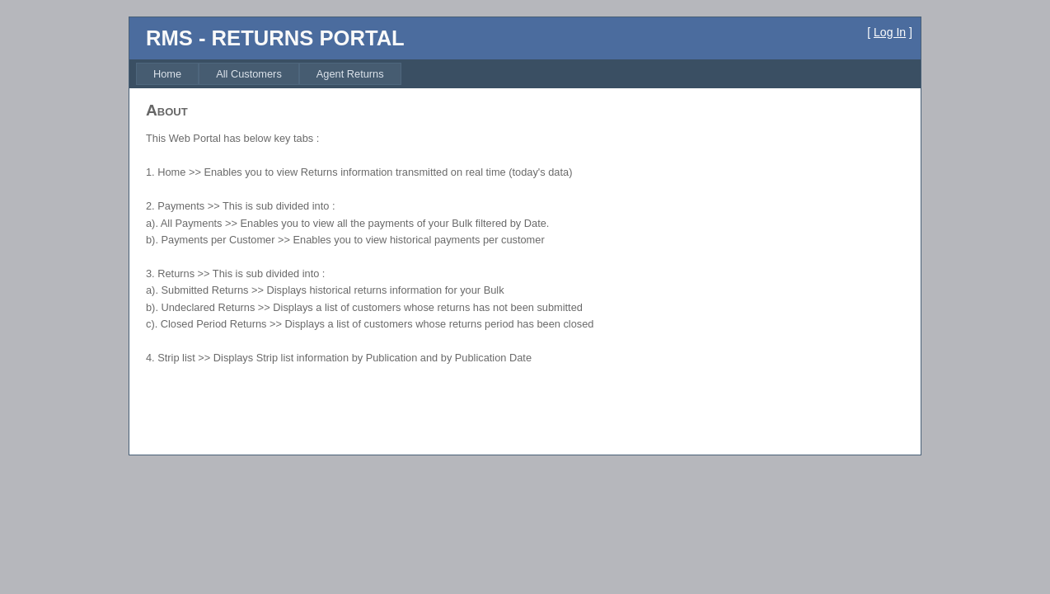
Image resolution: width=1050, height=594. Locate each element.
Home (167, 74)
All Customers (249, 74)
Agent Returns (350, 74)
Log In (890, 32)
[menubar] (268, 74)
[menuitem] (167, 74)
